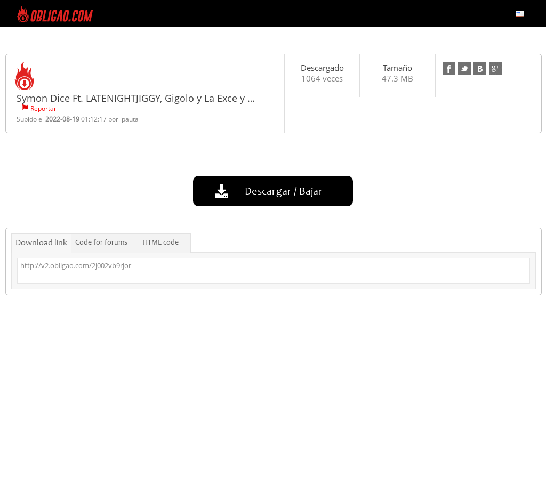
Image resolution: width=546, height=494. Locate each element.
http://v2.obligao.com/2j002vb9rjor (273, 271)
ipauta (129, 119)
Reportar (43, 108)
